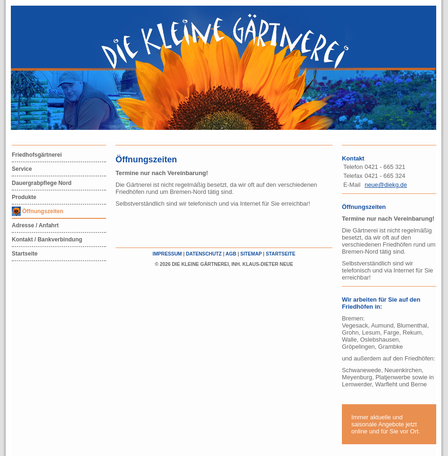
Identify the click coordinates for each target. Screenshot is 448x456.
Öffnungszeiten (42, 211)
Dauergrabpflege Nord (42, 183)
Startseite (25, 253)
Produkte (24, 197)
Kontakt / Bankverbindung (47, 239)
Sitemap (251, 253)
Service (22, 169)
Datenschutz (204, 253)
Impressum (167, 253)
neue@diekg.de (386, 184)
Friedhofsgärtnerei (37, 155)
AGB (230, 253)
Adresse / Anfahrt (35, 225)
